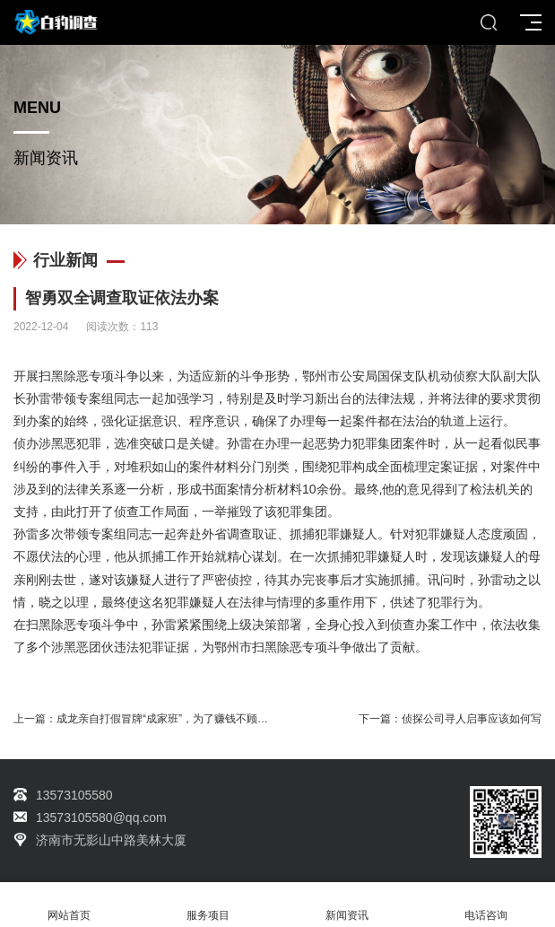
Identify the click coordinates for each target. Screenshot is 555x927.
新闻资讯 (347, 905)
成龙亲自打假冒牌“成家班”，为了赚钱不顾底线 (167, 719)
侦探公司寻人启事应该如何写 (472, 719)
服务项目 (208, 905)
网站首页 (69, 905)
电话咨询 (485, 905)
